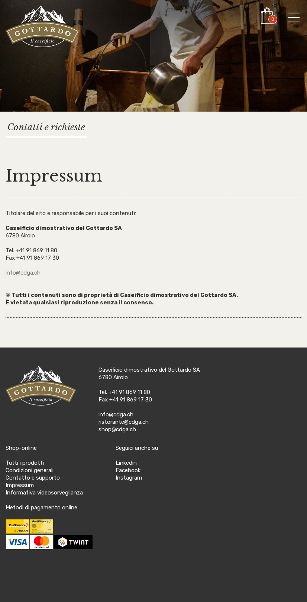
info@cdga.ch (23, 272)
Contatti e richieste (46, 127)
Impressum (20, 485)
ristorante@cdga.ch (123, 422)
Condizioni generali (30, 470)
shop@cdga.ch (117, 429)
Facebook (128, 470)
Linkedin (126, 462)
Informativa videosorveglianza (44, 492)
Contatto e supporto (33, 477)
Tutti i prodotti (25, 462)
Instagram (129, 477)
